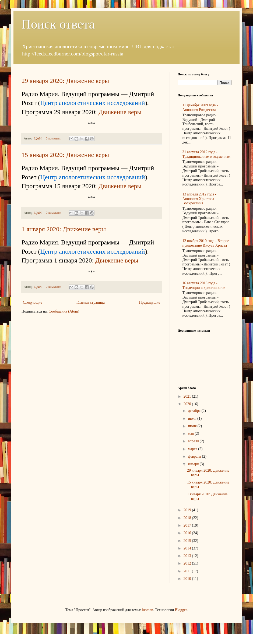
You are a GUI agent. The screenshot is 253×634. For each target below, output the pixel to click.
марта (193, 449)
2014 (188, 548)
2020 (188, 404)
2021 (188, 396)
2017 (188, 525)
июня (192, 426)
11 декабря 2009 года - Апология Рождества (200, 107)
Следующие (32, 302)
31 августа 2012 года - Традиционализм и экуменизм (206, 154)
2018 (188, 518)
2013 (188, 556)
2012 (188, 563)
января (194, 464)
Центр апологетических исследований (92, 102)
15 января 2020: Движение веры (65, 154)
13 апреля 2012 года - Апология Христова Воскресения (199, 198)
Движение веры (120, 111)
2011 (188, 571)
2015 (188, 541)
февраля (195, 456)
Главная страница (90, 302)
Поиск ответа (58, 24)
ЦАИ (38, 138)
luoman (147, 610)
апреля (194, 441)
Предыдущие (149, 302)
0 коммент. (53, 138)
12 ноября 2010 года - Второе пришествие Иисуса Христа (205, 243)
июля (192, 418)
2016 (188, 533)
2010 (188, 579)
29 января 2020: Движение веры (65, 80)
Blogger (181, 610)
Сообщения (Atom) (64, 311)
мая (191, 434)
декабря (194, 411)
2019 (188, 510)
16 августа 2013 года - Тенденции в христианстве (203, 285)
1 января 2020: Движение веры (64, 229)
